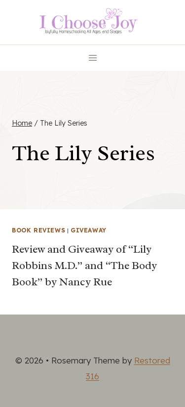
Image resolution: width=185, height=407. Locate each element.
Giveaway (89, 230)
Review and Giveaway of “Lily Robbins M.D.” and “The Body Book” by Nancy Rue (84, 265)
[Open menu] (92, 57)
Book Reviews (38, 230)
